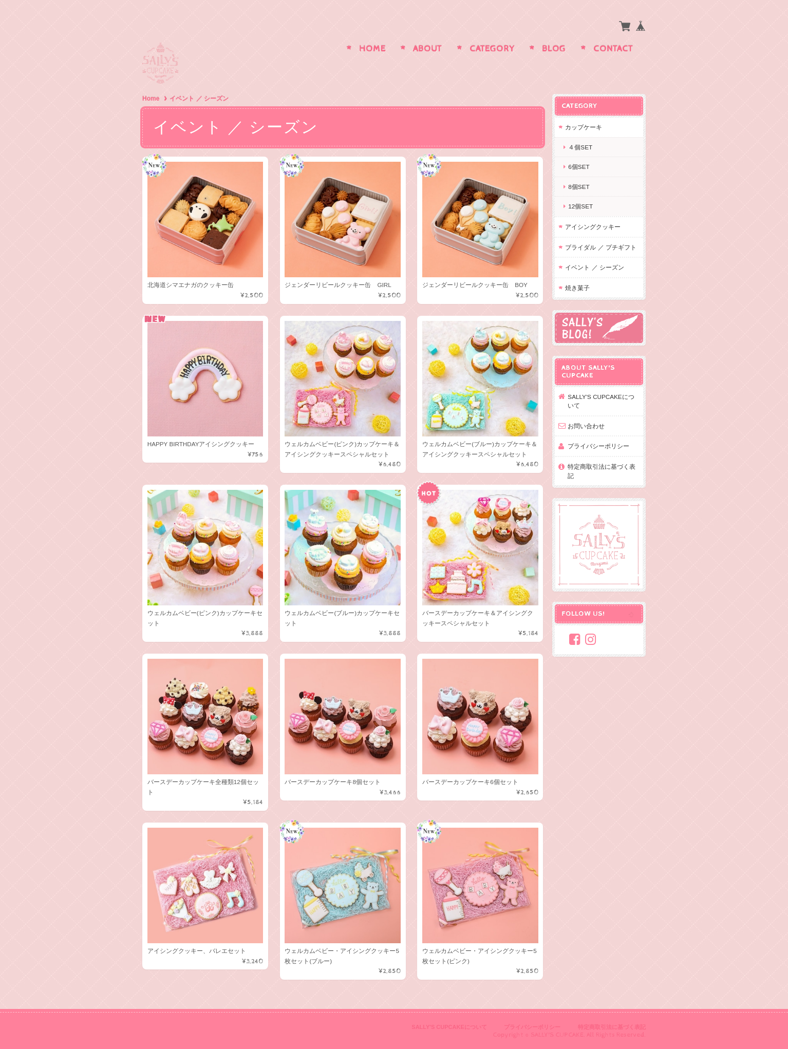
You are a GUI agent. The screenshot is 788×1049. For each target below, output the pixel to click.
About (427, 49)
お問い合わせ (587, 425)
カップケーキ (584, 127)
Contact (613, 49)
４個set (581, 147)
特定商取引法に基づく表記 (602, 471)
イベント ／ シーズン (595, 267)
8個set (579, 186)
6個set (579, 166)
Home (372, 49)
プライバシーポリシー (599, 446)
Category (492, 49)
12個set (581, 206)
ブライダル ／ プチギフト (601, 246)
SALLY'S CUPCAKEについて (602, 401)
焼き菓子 (578, 287)
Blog (554, 49)
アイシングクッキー (594, 226)
